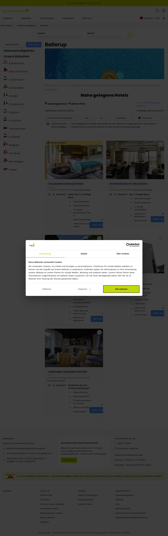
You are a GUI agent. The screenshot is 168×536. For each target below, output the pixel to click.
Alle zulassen (121, 289)
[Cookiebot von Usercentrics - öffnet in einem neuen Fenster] (128, 245)
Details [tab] (84, 254)
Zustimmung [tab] (45, 254)
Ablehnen (46, 289)
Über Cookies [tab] (123, 254)
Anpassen (84, 289)
